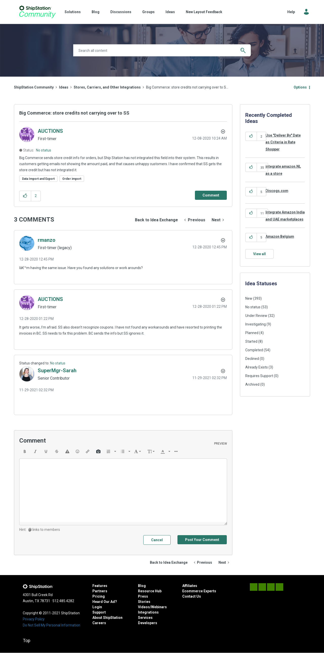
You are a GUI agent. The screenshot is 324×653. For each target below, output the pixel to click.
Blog (95, 12)
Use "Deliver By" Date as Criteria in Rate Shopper (283, 142)
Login (97, 607)
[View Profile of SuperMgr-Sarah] (57, 370)
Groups (148, 12)
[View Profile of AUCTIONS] (50, 131)
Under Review (256, 316)
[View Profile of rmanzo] (46, 240)
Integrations (148, 612)
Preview (220, 443)
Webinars (159, 607)
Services (145, 618)
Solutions (73, 12)
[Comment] (211, 195)
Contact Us (191, 596)
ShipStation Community (37, 12)
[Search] (162, 50)
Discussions (120, 12)
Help (291, 12)
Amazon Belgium (280, 236)
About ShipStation (107, 618)
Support (99, 612)
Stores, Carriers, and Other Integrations (107, 87)
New (248, 298)
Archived (252, 384)
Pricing (98, 596)
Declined (252, 359)
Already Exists (256, 367)
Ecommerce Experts (199, 591)
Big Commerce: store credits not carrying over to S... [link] (187, 87)
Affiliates (189, 586)
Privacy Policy (34, 619)
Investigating (255, 324)
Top (26, 640)
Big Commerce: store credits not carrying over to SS (74, 113)
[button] (25, 196)
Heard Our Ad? (104, 602)
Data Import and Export (38, 179)
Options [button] (300, 87)
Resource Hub (149, 591)
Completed (254, 350)
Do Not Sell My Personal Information (51, 625)
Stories (144, 602)
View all (259, 254)
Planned (251, 333)
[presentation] (25, 451)
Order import (71, 179)
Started (251, 341)
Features (99, 586)
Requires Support (259, 376)
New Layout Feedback (204, 12)
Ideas (170, 12)
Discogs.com (277, 191)
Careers (99, 623)
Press (143, 596)
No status (43, 150)
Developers (147, 623)
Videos (144, 607)
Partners (99, 591)
